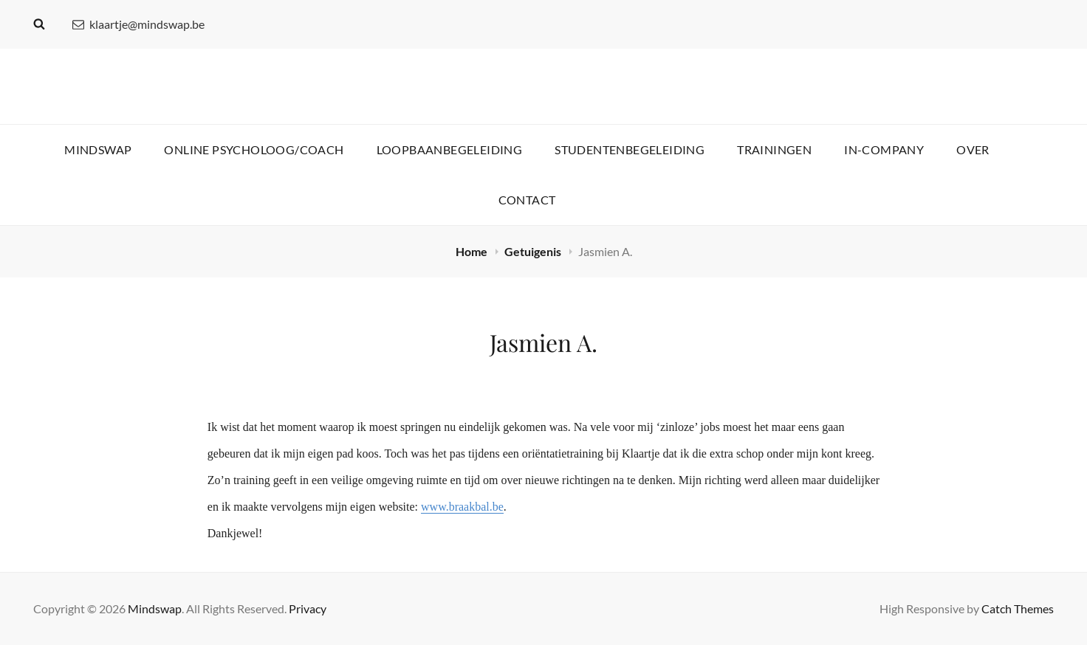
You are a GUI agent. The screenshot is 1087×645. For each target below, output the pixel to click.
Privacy (307, 608)
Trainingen (774, 149)
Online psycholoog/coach (253, 149)
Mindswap (97, 149)
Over (973, 149)
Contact (527, 200)
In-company (884, 149)
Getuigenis (533, 251)
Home (473, 251)
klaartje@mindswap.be (138, 24)
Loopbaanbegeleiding (450, 149)
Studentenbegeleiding (629, 149)
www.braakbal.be (462, 506)
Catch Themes (1017, 608)
